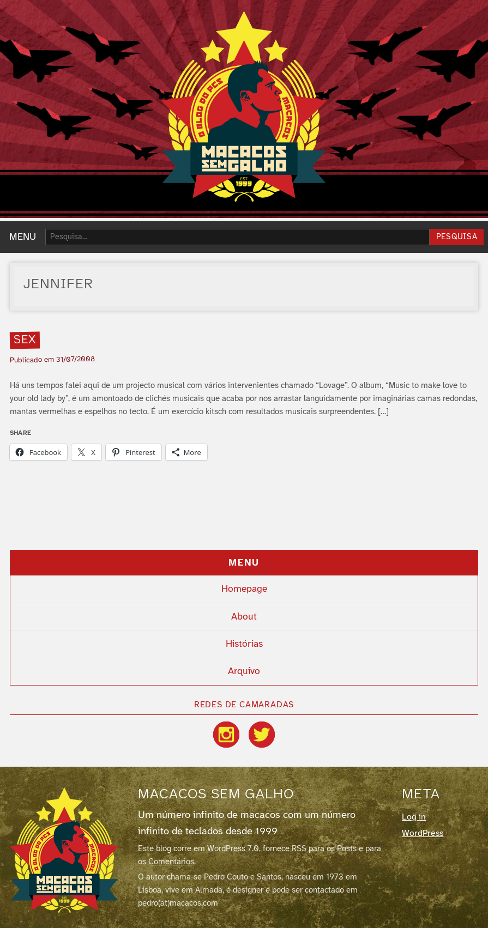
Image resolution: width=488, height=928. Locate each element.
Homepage (244, 589)
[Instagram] (226, 734)
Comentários (171, 862)
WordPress (226, 849)
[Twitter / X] (262, 734)
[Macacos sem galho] (64, 850)
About (244, 617)
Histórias (244, 644)
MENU (22, 237)
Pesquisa (457, 237)
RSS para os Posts (324, 849)
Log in (414, 817)
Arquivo (244, 671)
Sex (24, 340)
